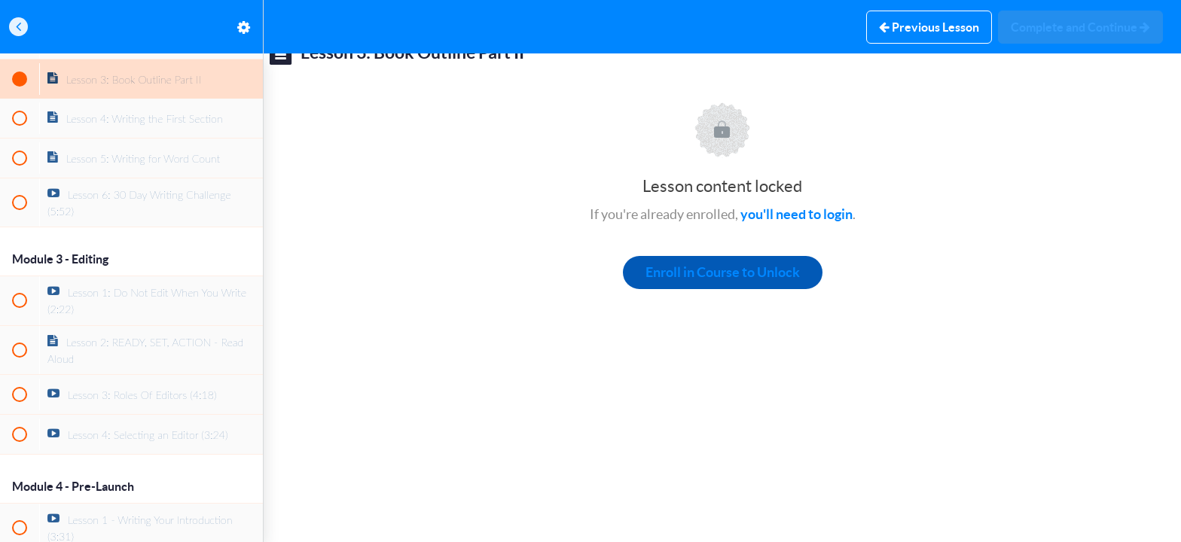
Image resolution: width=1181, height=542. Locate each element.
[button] (19, 26)
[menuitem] (244, 26)
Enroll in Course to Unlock (722, 272)
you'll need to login (796, 214)
